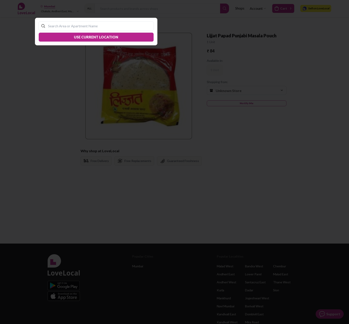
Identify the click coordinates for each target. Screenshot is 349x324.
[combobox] (98, 26)
